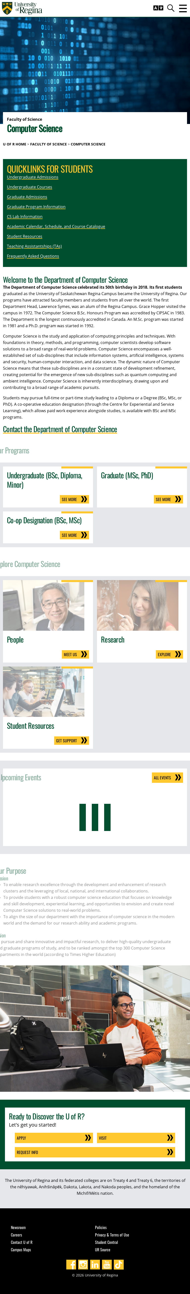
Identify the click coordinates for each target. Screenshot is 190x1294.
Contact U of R (21, 1242)
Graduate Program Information (36, 206)
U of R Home (14, 144)
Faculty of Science (48, 144)
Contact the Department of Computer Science (60, 428)
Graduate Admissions (27, 197)
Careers (16, 1235)
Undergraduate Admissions (32, 177)
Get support (66, 741)
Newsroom (18, 1227)
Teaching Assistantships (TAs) (34, 246)
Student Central (106, 1242)
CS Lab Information (25, 216)
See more (69, 499)
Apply (21, 1138)
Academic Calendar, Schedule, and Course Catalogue (56, 226)
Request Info (27, 1152)
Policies (101, 1227)
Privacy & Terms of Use (112, 1235)
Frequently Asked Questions (33, 256)
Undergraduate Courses (29, 187)
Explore (164, 654)
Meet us (70, 654)
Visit (103, 1138)
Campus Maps (21, 1250)
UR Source (102, 1250)
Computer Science (88, 144)
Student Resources (24, 236)
